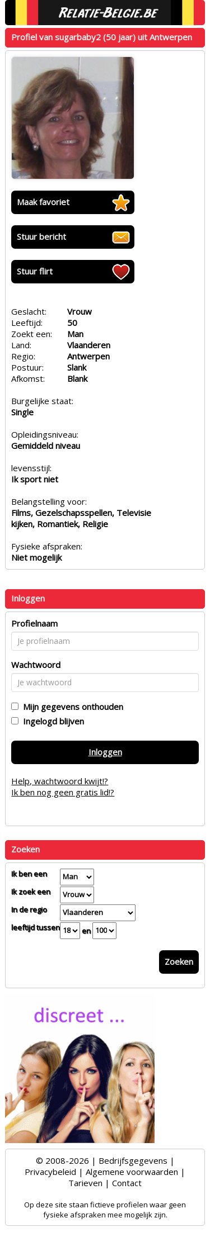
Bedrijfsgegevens (133, 1160)
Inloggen (105, 751)
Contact (127, 1182)
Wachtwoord (35, 664)
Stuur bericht (41, 236)
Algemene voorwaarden (132, 1171)
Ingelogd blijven (51, 721)
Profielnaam (34, 623)
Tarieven (85, 1182)
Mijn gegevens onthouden (70, 706)
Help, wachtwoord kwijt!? (59, 780)
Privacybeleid (50, 1171)
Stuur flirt (35, 271)
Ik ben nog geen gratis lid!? (62, 792)
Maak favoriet (43, 201)
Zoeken (179, 961)
